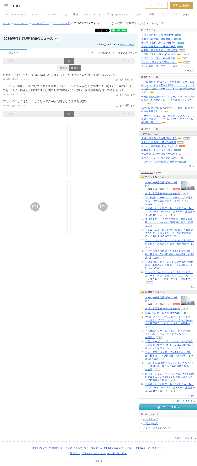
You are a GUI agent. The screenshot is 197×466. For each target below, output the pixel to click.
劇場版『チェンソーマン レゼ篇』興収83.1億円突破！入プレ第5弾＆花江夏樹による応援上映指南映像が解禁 (170, 377)
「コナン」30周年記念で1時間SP (159, 161)
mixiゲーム (97, 448)
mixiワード (158, 448)
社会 (64, 14)
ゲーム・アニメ (92, 14)
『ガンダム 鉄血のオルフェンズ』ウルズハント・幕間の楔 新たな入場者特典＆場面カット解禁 (169, 366)
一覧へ (190, 70)
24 (187, 62)
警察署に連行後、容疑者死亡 (157, 38)
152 (177, 39)
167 (180, 47)
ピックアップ (148, 30)
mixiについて (40, 448)
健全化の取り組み (117, 453)
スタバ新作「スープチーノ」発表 (159, 66)
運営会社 (75, 453)
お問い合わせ (81, 448)
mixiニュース (21, 23)
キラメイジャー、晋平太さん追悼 (159, 157)
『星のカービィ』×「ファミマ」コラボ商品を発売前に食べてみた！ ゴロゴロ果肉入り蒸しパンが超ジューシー (169, 344)
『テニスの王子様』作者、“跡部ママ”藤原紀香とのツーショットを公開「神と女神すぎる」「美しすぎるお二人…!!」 (169, 233)
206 (181, 43)
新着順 (63, 67)
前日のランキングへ (184, 401)
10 (186, 138)
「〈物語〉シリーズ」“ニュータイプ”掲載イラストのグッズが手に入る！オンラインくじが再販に (169, 201)
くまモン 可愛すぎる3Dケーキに (159, 62)
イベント (130, 448)
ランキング (147, 172)
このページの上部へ (185, 438)
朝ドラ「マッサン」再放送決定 (158, 58)
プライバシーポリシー (94, 453)
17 (182, 66)
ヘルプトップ (150, 419)
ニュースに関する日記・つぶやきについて (114, 53)
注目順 (74, 67)
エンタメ (36, 14)
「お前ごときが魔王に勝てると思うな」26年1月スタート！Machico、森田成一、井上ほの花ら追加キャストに (170, 211)
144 (178, 35)
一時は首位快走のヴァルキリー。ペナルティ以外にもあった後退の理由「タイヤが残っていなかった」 (168, 100)
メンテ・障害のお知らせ (156, 427)
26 (182, 158)
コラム (164, 14)
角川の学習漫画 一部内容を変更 (158, 142)
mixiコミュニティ (113, 448)
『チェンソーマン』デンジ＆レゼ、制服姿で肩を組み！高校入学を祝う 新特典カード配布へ (169, 243)
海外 (151, 14)
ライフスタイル (181, 14)
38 (180, 142)
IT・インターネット (117, 14)
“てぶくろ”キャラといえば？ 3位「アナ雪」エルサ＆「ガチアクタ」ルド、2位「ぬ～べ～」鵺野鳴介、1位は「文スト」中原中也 (169, 275)
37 (182, 50)
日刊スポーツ (127, 44)
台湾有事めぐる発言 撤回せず (157, 35)
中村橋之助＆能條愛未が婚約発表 (159, 50)
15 (185, 58)
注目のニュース (149, 129)
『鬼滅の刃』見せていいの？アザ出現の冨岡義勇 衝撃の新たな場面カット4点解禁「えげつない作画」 (169, 265)
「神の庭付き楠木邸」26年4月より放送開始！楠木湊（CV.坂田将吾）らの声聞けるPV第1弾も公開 (169, 254)
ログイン (156, 5)
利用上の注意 (150, 423)
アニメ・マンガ (61, 23)
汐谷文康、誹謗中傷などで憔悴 (158, 154)
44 (185, 54)
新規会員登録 (181, 5)
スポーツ (139, 14)
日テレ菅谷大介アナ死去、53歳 (158, 46)
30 (180, 154)
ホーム (6, 23)
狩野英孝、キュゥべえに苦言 (157, 150)
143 (177, 150)
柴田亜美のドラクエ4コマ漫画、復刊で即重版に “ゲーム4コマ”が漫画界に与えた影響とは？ (169, 222)
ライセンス (66, 448)
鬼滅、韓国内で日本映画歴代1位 (159, 138)
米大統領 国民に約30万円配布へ (158, 42)
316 (182, 146)
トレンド (51, 14)
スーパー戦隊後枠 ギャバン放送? (159, 146)
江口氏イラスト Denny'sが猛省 (158, 54)
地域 (75, 14)
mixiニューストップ (15, 14)
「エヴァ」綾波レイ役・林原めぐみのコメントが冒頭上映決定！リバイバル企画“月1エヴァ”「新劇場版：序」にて (168, 119)
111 (182, 162)
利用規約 (54, 448)
